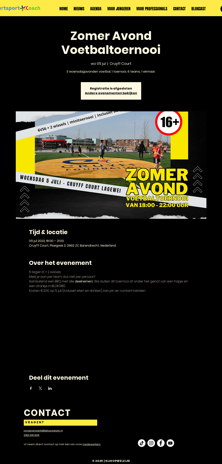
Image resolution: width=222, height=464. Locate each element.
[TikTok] (141, 443)
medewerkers (91, 444)
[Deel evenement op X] (40, 388)
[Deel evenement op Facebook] (31, 388)
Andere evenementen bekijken (111, 93)
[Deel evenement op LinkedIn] (50, 388)
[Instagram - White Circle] (151, 443)
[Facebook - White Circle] (161, 443)
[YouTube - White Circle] (170, 443)
